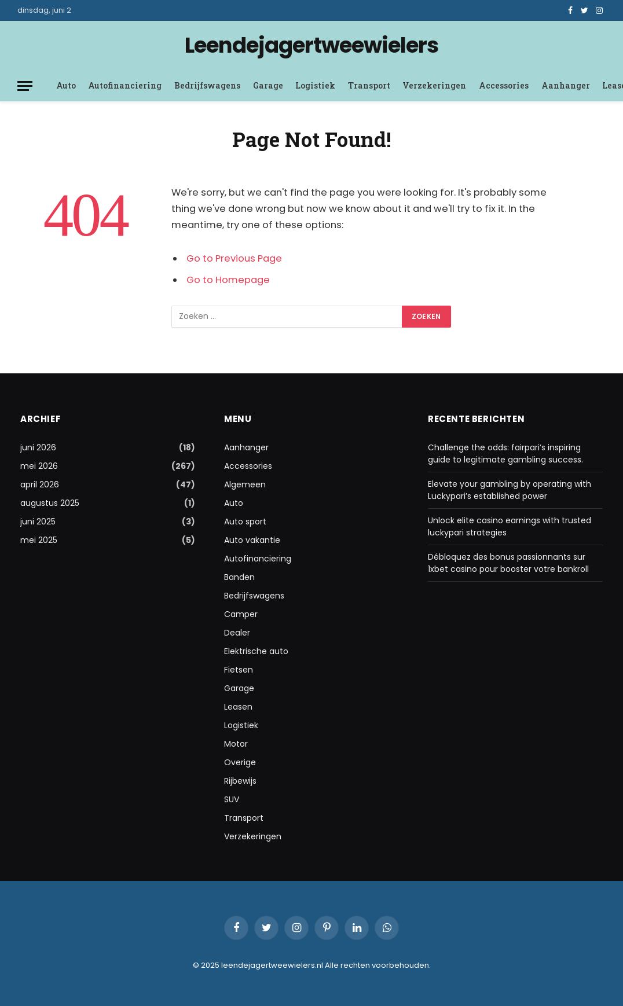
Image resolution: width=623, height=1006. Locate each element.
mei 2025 (38, 540)
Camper (241, 614)
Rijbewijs (240, 781)
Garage (268, 85)
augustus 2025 (49, 503)
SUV (231, 799)
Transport (369, 85)
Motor (236, 744)
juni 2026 (38, 447)
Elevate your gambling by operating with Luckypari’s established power (509, 490)
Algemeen (245, 484)
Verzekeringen (434, 85)
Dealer (237, 632)
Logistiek (315, 85)
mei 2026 (39, 466)
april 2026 (39, 484)
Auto (66, 85)
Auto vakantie (252, 540)
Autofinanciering (125, 85)
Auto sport (245, 521)
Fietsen (238, 669)
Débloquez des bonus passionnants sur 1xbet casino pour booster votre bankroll (508, 563)
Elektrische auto (256, 651)
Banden (239, 577)
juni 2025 (38, 521)
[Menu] (24, 86)
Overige (240, 762)
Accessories (504, 85)
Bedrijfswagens (207, 85)
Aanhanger (565, 85)
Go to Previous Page (234, 258)
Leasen (238, 707)
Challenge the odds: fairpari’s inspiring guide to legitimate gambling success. (505, 453)
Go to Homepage (228, 280)
